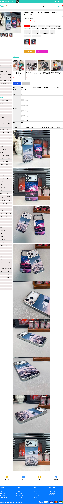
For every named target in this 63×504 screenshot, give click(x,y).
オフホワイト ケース (4, 129)
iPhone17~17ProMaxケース (5, 60)
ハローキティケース (4, 274)
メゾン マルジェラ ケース (5, 280)
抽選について (35, 497)
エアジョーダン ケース (5, 155)
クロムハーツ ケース (5, 138)
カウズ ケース (3, 175)
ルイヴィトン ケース (5, 103)
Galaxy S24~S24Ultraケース (5, 83)
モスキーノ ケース (4, 146)
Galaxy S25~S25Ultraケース (5, 80)
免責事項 (18, 491)
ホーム (11, 6)
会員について (19, 493)
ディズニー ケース (4, 236)
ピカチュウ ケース (4, 286)
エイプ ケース (3, 187)
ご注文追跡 (52, 6)
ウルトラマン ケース (4, 271)
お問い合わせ (29, 51)
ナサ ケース (3, 256)
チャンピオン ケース (4, 132)
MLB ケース (3, 251)
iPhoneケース (29, 6)
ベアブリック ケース (4, 265)
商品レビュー (2, 491)
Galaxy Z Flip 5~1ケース (4, 92)
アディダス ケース (4, 149)
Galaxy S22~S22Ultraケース (5, 89)
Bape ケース (3, 254)
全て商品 (16, 6)
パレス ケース (3, 224)
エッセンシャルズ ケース (5, 283)
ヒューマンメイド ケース (5, 268)
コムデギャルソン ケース (5, 213)
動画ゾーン (2, 493)
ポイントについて (19, 495)
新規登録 (54, 1)
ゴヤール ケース (4, 161)
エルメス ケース (4, 109)
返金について (35, 493)
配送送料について (36, 491)
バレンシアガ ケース (4, 170)
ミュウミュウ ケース (4, 184)
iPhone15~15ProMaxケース (5, 65)
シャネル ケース (4, 100)
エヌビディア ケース (4, 193)
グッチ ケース (3, 106)
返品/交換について (36, 495)
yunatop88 (13, 1)
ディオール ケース (4, 143)
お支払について (36, 489)
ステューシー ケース (4, 135)
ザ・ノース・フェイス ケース (7, 9)
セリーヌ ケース (4, 173)
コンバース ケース (4, 259)
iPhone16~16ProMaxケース (5, 62)
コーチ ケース (3, 141)
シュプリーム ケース (5, 123)
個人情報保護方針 (3, 497)
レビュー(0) (26, 83)
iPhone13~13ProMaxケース (5, 71)
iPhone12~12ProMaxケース (5, 74)
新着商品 (22, 6)
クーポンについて (19, 497)
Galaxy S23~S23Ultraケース (5, 86)
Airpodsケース (45, 6)
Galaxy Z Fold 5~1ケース (5, 94)
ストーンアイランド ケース (5, 288)
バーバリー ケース (4, 114)
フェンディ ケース (4, 126)
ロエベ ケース (3, 242)
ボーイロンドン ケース (5, 222)
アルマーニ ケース (4, 233)
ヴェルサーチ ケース (4, 178)
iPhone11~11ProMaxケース (5, 77)
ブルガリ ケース (3, 203)
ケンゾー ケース (4, 164)
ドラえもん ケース (4, 239)
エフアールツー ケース (5, 262)
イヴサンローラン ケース (5, 111)
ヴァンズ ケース (3, 216)
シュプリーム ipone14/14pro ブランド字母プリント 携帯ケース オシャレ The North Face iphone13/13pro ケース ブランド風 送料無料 (44, 75)
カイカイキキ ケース (4, 277)
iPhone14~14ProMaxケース (5, 68)
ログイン (60, 1)
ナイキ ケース (3, 152)
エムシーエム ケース (4, 120)
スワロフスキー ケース (5, 206)
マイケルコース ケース (5, 158)
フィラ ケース (3, 190)
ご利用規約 (2, 495)
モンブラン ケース (4, 245)
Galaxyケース (37, 6)
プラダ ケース (3, 117)
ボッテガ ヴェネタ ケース (5, 200)
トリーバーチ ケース (4, 248)
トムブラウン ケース (4, 181)
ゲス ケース (3, 219)
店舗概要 (18, 489)
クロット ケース (3, 230)
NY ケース (2, 227)
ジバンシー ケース (4, 167)
